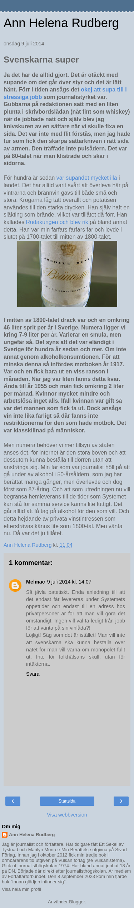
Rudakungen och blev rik (57, 222)
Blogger (77, 901)
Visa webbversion (67, 815)
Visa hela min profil (21, 889)
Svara (33, 674)
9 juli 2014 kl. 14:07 (69, 582)
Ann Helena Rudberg (61, 23)
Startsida (67, 801)
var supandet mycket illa (87, 178)
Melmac (35, 582)
